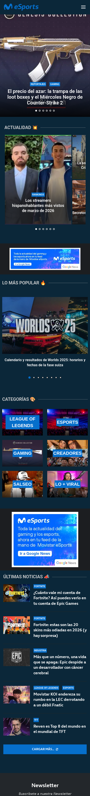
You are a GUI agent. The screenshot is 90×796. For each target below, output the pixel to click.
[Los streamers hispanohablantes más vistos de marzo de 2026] (38, 179)
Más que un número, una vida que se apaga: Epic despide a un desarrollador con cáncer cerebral (59, 665)
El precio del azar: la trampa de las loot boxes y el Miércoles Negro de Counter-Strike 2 (44, 97)
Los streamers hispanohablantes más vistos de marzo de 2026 (38, 205)
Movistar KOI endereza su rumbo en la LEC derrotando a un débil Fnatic (58, 699)
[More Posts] (45, 749)
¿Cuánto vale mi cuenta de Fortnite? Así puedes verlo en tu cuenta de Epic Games (59, 598)
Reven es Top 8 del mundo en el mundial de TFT (59, 728)
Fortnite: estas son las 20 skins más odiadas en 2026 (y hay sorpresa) (59, 630)
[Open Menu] (83, 7)
